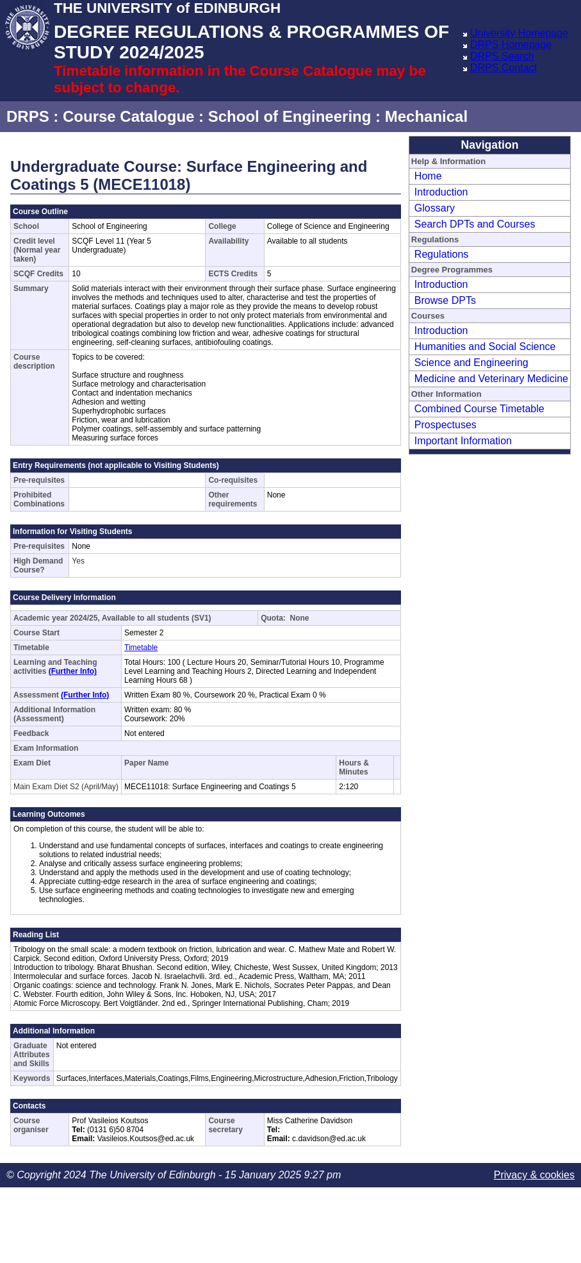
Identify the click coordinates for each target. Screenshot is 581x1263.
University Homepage (519, 33)
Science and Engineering (471, 362)
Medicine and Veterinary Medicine (491, 378)
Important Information (463, 440)
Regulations (441, 254)
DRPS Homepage (511, 44)
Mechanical (426, 116)
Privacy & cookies (534, 1174)
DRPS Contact (503, 67)
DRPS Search (502, 56)
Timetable (141, 647)
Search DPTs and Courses (475, 224)
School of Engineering (290, 116)
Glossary (434, 208)
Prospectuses (445, 424)
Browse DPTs (445, 300)
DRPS (27, 116)
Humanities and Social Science (485, 346)
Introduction (441, 192)
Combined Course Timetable (479, 408)
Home (428, 176)
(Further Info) (73, 671)
